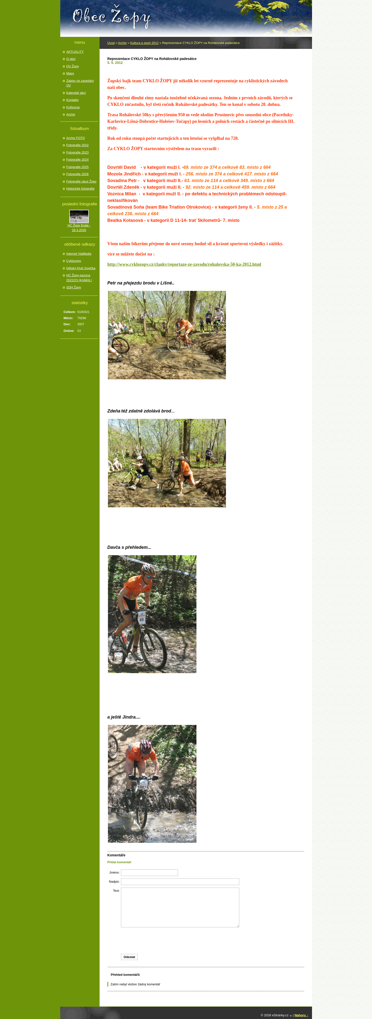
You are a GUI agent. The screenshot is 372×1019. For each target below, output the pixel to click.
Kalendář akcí (76, 93)
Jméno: (114, 872)
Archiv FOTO (75, 138)
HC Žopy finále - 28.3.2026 (79, 228)
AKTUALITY (75, 52)
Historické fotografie (80, 188)
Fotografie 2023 (77, 152)
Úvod (111, 43)
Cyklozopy (73, 261)
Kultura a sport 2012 (144, 43)
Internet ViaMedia (78, 253)
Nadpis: (114, 881)
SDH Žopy (73, 287)
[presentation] (205, 940)
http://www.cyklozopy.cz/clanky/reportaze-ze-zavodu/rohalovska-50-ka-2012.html (184, 264)
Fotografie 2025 (77, 167)
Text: (116, 890)
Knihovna (73, 107)
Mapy (70, 73)
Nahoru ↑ (301, 1015)
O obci (71, 59)
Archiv (122, 43)
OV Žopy (72, 66)
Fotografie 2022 (77, 145)
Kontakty (72, 100)
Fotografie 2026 (77, 174)
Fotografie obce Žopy (81, 181)
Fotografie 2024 (77, 159)
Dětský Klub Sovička (81, 268)
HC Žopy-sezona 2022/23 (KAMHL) (79, 277)
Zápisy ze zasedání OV (80, 83)
